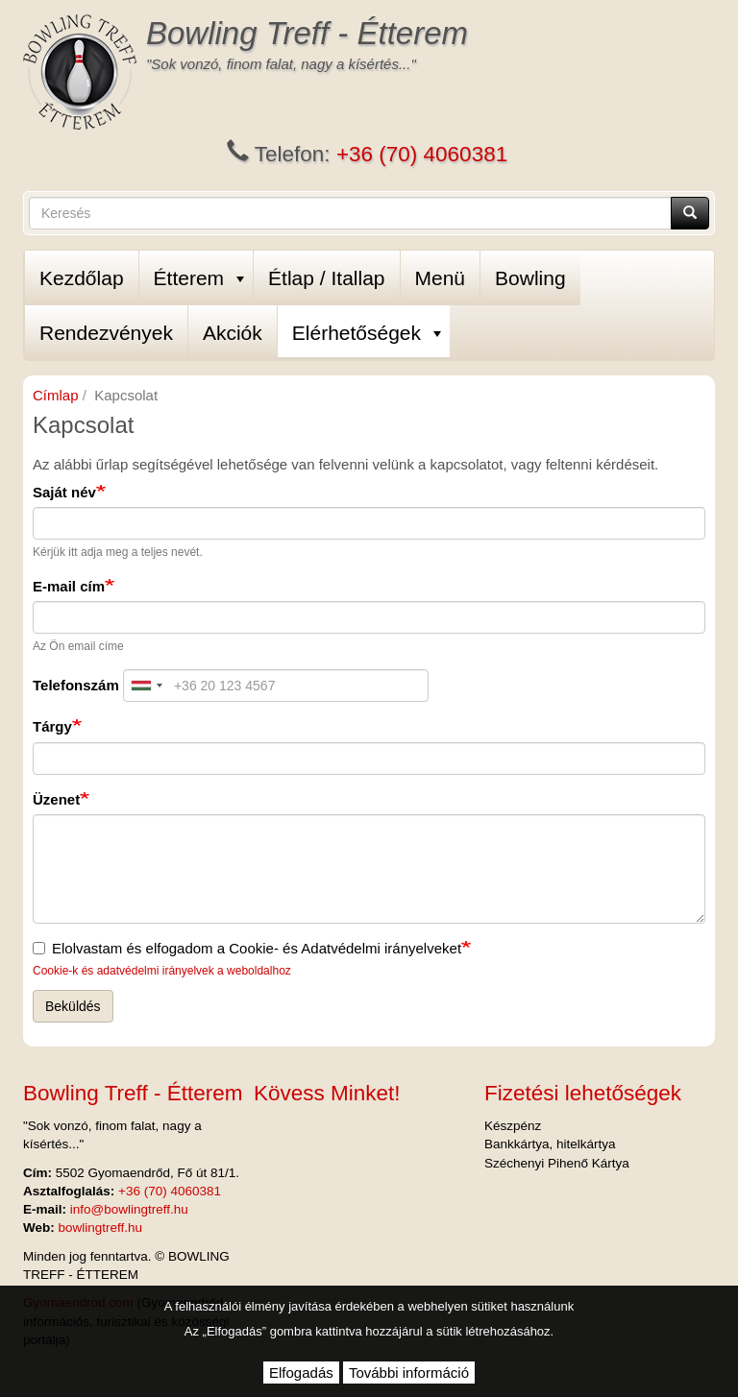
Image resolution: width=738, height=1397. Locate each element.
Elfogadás (301, 1372)
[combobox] (146, 685)
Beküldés (73, 1006)
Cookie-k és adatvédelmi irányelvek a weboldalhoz (162, 970)
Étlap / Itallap (326, 278)
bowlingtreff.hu (101, 1227)
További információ (409, 1372)
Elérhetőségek (366, 333)
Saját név (64, 492)
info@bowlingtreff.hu (129, 1209)
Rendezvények (106, 333)
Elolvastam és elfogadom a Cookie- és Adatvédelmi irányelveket (247, 948)
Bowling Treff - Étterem (307, 33)
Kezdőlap (81, 278)
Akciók (232, 333)
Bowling (530, 278)
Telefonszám (76, 685)
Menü (440, 278)
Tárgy (52, 726)
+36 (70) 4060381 (421, 154)
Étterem (199, 278)
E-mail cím (69, 586)
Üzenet (56, 799)
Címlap (56, 395)
